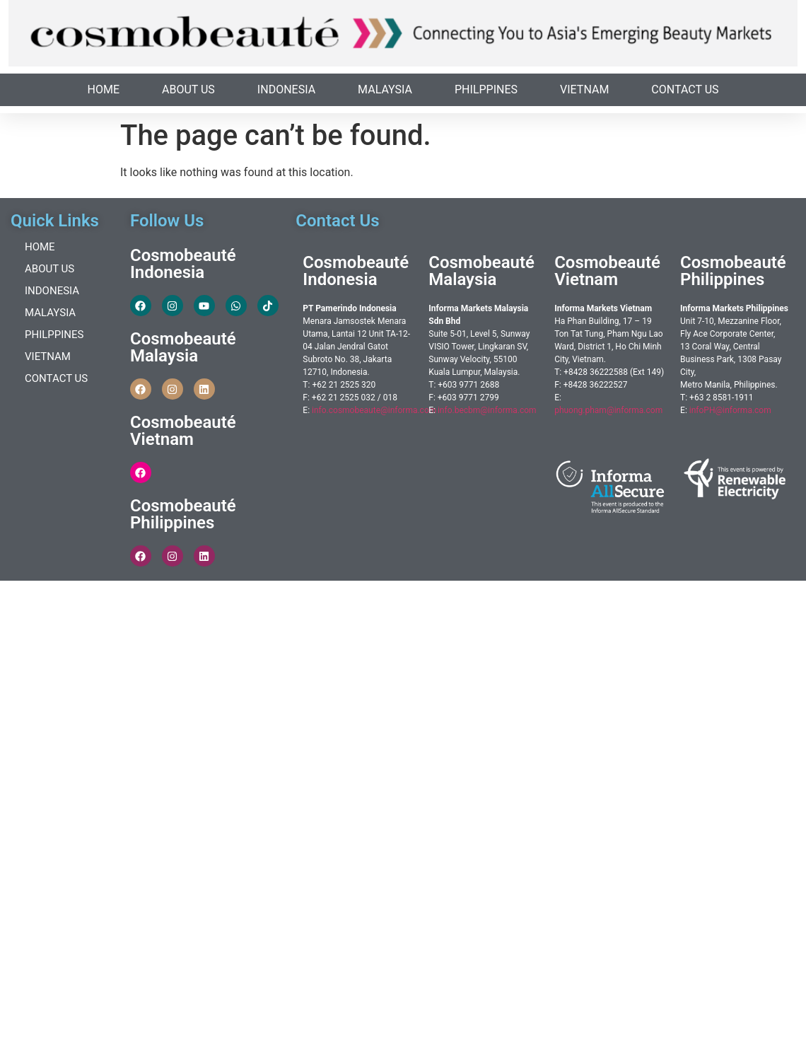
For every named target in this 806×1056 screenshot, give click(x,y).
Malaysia (385, 89)
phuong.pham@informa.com (608, 410)
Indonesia (286, 89)
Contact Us (684, 89)
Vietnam (584, 89)
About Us (188, 89)
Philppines (486, 89)
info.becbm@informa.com (487, 410)
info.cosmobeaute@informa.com (374, 410)
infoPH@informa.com (730, 410)
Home (103, 89)
